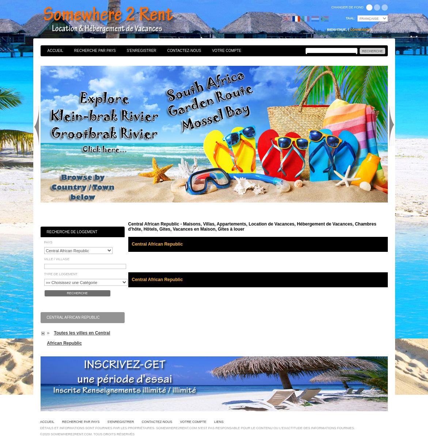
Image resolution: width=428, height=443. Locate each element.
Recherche (77, 293)
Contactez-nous (184, 51)
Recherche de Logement (72, 232)
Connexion (360, 29)
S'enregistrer (141, 51)
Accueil (55, 51)
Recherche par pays (95, 51)
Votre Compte (226, 51)
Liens (219, 422)
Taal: (350, 18)
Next (391, 125)
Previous (36, 125)
